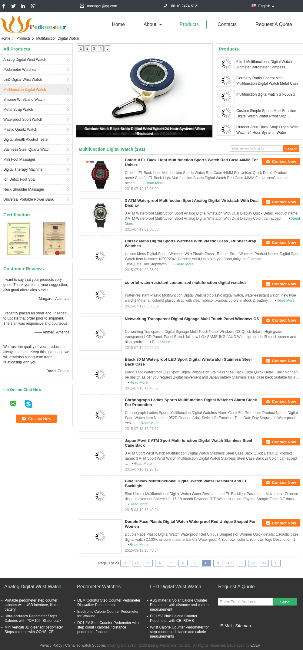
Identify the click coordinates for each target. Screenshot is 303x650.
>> (264, 563)
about (150, 24)
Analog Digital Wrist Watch (24, 59)
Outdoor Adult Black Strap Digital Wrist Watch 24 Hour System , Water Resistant (267, 130)
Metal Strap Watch (18, 109)
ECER (255, 645)
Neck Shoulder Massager (23, 189)
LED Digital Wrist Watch (22, 79)
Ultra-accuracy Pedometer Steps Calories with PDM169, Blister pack (33, 618)
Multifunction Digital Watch (24, 89)
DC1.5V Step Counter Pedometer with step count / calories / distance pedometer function (108, 627)
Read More (154, 183)
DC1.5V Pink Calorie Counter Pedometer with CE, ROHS (173, 618)
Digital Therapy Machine (22, 169)
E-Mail (226, 625)
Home (118, 24)
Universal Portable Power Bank (28, 199)
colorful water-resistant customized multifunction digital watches (186, 282)
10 (229, 563)
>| (276, 563)
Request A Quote (273, 24)
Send (284, 602)
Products (189, 24)
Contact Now (284, 161)
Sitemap (243, 625)
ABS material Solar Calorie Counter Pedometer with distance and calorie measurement (179, 605)
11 (241, 563)
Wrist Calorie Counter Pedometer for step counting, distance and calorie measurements (179, 632)
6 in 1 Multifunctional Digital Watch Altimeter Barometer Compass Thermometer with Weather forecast (265, 65)
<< (137, 563)
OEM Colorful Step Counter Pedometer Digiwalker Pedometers (108, 602)
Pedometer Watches (19, 69)
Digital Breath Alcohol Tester (26, 139)
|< (124, 563)
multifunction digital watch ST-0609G (265, 94)
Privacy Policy (50, 645)
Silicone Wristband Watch (24, 99)
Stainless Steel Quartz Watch (27, 149)
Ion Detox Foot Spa (19, 179)
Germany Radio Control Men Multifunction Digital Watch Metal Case (267, 81)
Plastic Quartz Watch (20, 129)
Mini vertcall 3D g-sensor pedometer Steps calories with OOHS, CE (34, 629)
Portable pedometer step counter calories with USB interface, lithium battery (33, 605)
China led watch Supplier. (86, 645)
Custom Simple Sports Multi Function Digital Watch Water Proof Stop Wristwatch (266, 114)
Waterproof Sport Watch (22, 119)
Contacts (227, 24)
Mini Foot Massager (19, 159)
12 (253, 563)
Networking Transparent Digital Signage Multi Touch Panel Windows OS (192, 319)
